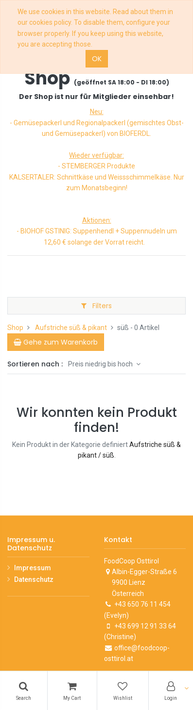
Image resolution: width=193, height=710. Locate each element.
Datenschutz (33, 579)
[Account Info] (171, 690)
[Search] (23, 690)
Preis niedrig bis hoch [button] (101, 364)
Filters (96, 306)
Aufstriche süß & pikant (71, 327)
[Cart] (72, 690)
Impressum (32, 568)
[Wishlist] (122, 690)
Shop (15, 327)
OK (97, 59)
